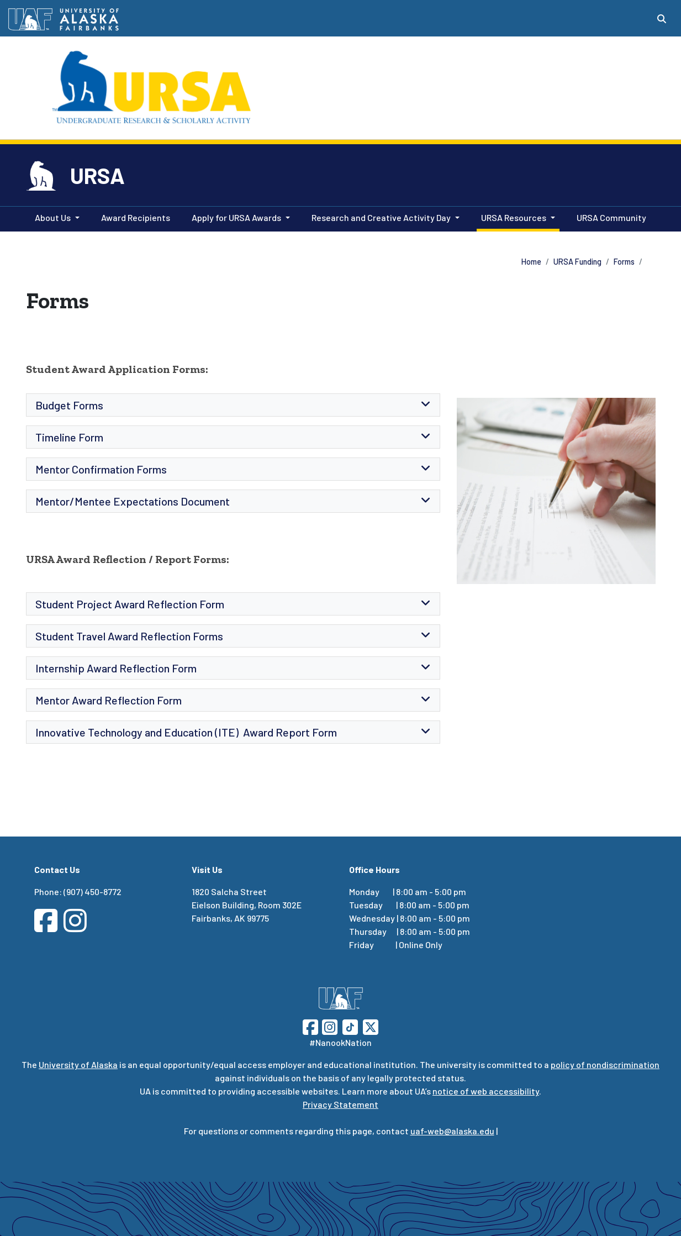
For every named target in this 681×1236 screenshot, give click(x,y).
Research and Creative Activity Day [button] (381, 217)
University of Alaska (78, 1064)
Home (531, 261)
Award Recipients (133, 217)
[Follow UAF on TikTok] (350, 1026)
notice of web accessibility (485, 1091)
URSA (97, 175)
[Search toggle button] (662, 19)
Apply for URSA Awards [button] (236, 217)
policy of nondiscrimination (605, 1064)
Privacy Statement (340, 1104)
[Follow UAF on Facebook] (310, 1026)
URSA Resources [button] (513, 217)
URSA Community (609, 217)
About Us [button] (53, 217)
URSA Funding (577, 261)
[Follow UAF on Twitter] (370, 1026)
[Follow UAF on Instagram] (328, 1026)
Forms (624, 261)
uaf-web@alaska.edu (452, 1130)
